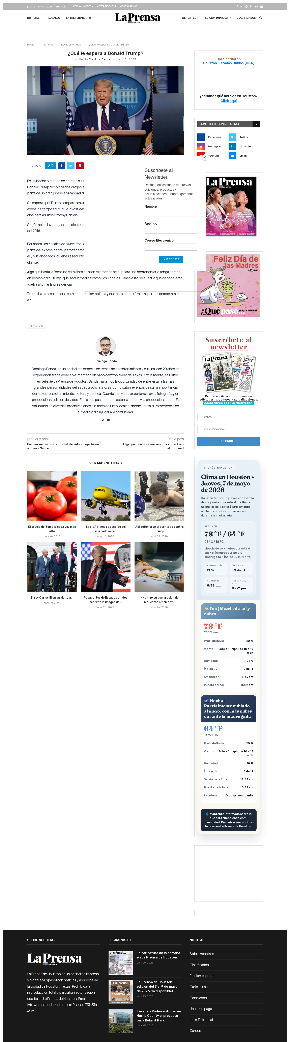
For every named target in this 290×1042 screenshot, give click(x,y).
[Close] (205, 157)
